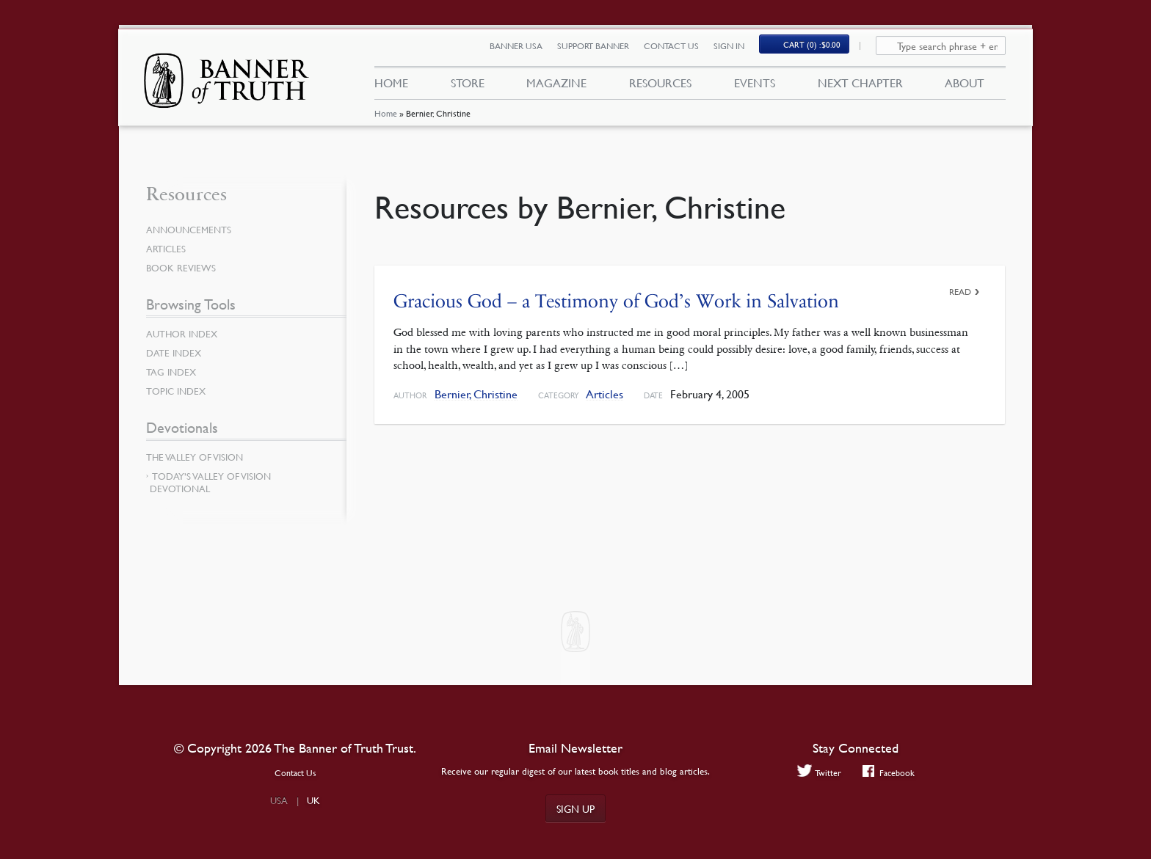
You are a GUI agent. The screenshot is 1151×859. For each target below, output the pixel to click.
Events (754, 86)
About (964, 86)
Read (960, 291)
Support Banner (601, 49)
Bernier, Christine (476, 394)
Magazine (556, 86)
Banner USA (524, 49)
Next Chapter (860, 86)
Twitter (817, 773)
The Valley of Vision (198, 457)
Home (385, 120)
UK (313, 800)
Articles (604, 394)
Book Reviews (182, 268)
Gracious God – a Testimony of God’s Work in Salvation (616, 301)
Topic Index (178, 391)
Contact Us (679, 49)
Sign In (737, 49)
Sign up (575, 808)
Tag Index (172, 372)
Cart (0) (820, 48)
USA (279, 800)
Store (467, 86)
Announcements (191, 229)
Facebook (889, 773)
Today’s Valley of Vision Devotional (210, 482)
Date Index (175, 353)
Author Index (184, 334)
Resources (660, 86)
